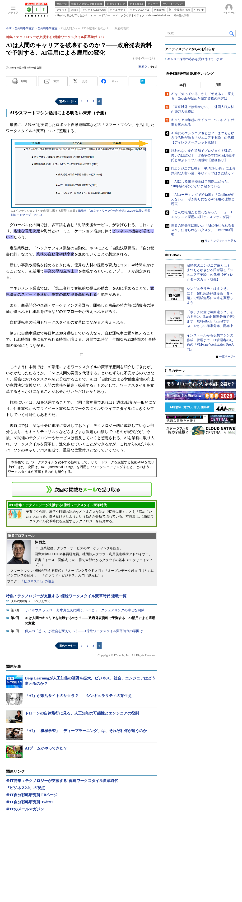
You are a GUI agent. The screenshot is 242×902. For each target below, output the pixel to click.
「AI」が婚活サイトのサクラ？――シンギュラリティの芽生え (78, 696)
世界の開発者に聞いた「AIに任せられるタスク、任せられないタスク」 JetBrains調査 (202, 230)
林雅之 (143, 66)
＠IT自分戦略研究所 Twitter (29, 802)
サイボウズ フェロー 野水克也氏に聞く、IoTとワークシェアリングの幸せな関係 (84, 610)
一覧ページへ (227, 356)
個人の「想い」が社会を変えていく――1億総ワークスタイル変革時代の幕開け (84, 631)
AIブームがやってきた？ (46, 748)
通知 (56, 81)
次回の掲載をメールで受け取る (31, 601)
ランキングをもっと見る (220, 241)
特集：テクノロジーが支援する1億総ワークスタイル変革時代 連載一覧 (66, 596)
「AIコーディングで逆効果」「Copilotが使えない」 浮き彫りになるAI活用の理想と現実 (202, 199)
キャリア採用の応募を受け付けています (195, 59)
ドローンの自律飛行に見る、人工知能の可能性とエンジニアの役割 (82, 713)
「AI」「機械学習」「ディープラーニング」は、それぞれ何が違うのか (86, 731)
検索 (232, 33)
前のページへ (67, 101)
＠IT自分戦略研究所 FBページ (31, 795)
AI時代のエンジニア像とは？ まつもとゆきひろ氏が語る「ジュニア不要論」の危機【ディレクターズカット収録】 (202, 137)
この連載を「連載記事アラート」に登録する (82, 489)
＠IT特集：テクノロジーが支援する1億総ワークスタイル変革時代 (62, 781)
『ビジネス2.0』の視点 (37, 581)
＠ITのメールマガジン (25, 809)
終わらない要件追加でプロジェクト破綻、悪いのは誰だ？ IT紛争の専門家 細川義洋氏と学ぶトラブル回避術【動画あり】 (203, 155)
